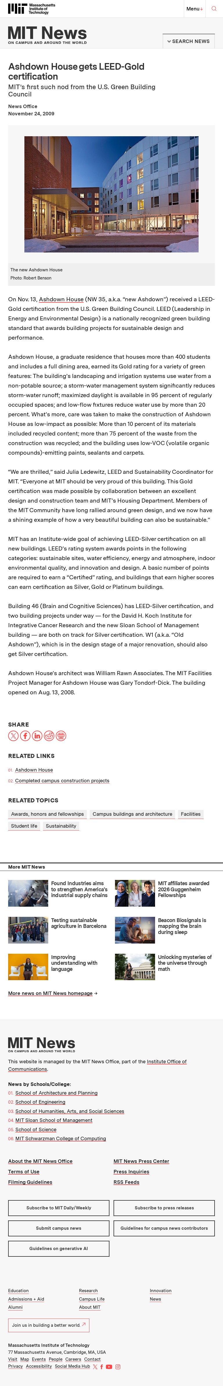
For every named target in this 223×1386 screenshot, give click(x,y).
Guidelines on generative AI (58, 1248)
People (55, 1359)
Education (18, 1290)
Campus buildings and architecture (132, 814)
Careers (73, 1359)
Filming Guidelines (30, 1182)
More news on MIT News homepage (50, 993)
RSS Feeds (126, 1182)
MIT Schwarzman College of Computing (60, 1138)
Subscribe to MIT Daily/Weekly (58, 1208)
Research (88, 1290)
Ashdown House (61, 299)
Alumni (15, 1307)
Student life (24, 826)
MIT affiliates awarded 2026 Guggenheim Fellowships (184, 889)
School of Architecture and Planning (56, 1093)
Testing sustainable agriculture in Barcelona (79, 923)
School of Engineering (40, 1102)
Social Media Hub (72, 1366)
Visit (12, 1359)
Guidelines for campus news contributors (164, 1228)
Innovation (161, 1290)
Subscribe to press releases (164, 1208)
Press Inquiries (131, 1172)
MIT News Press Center (141, 1161)
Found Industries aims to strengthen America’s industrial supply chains (79, 889)
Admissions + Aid (26, 1299)
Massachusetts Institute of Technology (48, 1345)
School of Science (35, 1129)
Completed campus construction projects (62, 780)
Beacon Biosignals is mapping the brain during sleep (182, 926)
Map (24, 1359)
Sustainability (61, 826)
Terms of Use (23, 1172)
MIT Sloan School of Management (53, 1120)
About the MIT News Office (40, 1161)
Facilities (191, 814)
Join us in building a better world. (48, 1325)
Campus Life (92, 1299)
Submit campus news (58, 1228)
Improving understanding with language (74, 963)
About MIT (89, 1307)
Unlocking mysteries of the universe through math (185, 963)
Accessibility (39, 1366)
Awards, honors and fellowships (47, 814)
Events (39, 1359)
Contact (92, 1359)
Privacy (15, 1366)
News (155, 1299)
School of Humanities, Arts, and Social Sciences (69, 1111)
